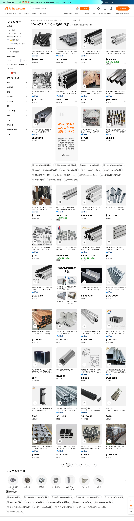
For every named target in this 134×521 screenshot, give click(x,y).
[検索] (84, 8)
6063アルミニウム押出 (15, 512)
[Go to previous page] (63, 465)
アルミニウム (64, 20)
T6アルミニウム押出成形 (112, 170)
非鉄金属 (53, 20)
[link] (131, 500)
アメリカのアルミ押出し (63, 507)
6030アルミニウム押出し (82, 502)
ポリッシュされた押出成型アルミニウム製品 (91, 507)
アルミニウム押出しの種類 (114, 497)
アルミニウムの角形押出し (41, 165)
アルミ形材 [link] (77, 20)
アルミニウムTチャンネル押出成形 (35, 497)
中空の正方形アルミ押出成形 (111, 175)
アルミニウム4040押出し (104, 502)
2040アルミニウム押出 (69, 170)
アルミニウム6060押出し (88, 175)
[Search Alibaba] (53, 8)
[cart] (105, 9)
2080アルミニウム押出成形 (89, 165)
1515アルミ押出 (38, 180)
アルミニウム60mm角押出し (113, 165)
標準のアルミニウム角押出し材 (65, 165)
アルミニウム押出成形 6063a (65, 175)
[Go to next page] (95, 465)
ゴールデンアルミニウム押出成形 (18, 507)
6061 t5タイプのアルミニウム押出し (88, 497)
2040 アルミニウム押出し (35, 502)
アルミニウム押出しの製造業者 (58, 502)
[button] (77, 8)
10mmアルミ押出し (14, 502)
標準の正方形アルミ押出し (41, 175)
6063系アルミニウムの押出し (61, 497)
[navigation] (17, 243)
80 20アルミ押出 (54, 180)
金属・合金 (43, 20)
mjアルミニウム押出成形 (42, 507)
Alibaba (33, 20)
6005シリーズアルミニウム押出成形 (44, 170)
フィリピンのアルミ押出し (90, 170)
